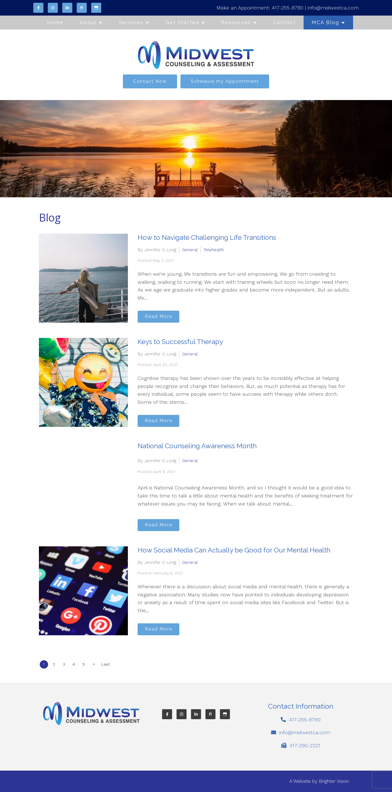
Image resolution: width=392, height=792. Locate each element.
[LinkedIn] (67, 8)
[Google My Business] (96, 8)
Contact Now (150, 81)
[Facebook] (38, 8)
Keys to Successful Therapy (180, 342)
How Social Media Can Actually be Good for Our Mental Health (234, 550)
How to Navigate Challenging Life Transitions (207, 237)
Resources (236, 22)
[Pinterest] (82, 8)
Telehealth (214, 248)
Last (116, 664)
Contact (284, 22)
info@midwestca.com (333, 8)
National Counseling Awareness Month (197, 446)
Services (131, 22)
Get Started (182, 22)
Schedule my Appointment (225, 81)
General (190, 248)
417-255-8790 (287, 8)
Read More (161, 315)
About (88, 22)
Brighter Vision (334, 781)
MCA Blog (325, 22)
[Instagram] (53, 8)
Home (55, 22)
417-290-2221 (304, 745)
